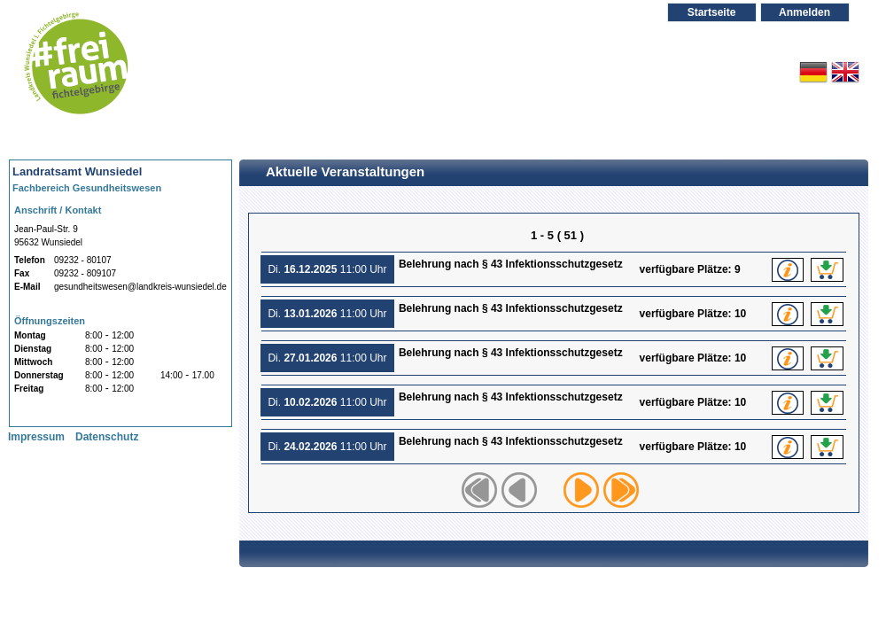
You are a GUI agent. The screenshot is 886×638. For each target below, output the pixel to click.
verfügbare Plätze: (687, 269)
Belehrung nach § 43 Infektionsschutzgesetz (516, 271)
